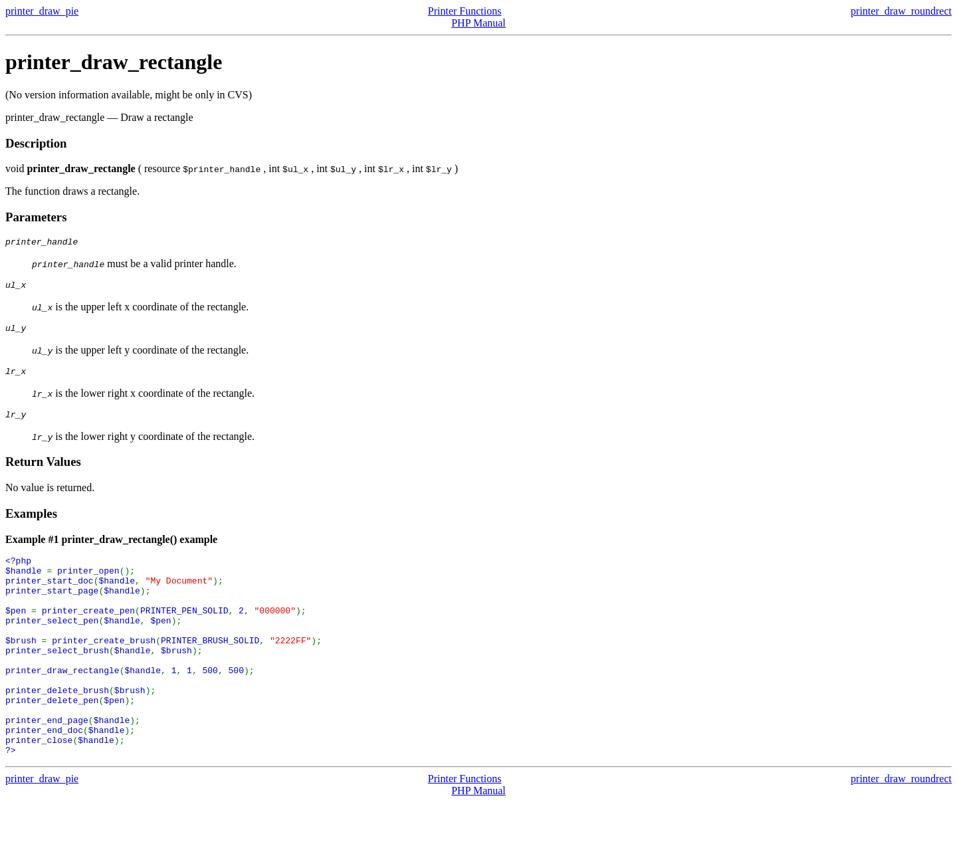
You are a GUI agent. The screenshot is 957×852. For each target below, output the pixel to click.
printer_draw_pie (41, 11)
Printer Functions (465, 11)
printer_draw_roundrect (901, 11)
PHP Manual (478, 23)
